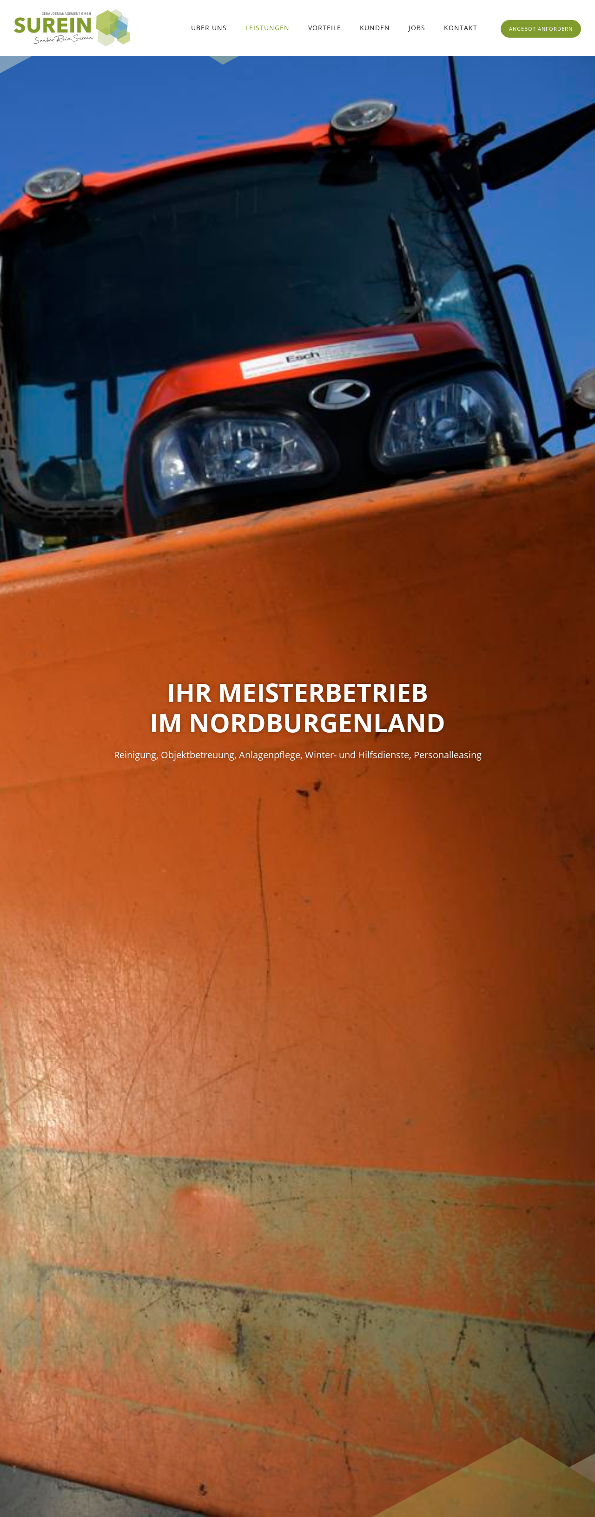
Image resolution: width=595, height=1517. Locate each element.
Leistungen (267, 27)
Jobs (417, 27)
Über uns (209, 27)
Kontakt (460, 27)
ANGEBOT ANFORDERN (541, 28)
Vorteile (324, 27)
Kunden (375, 27)
